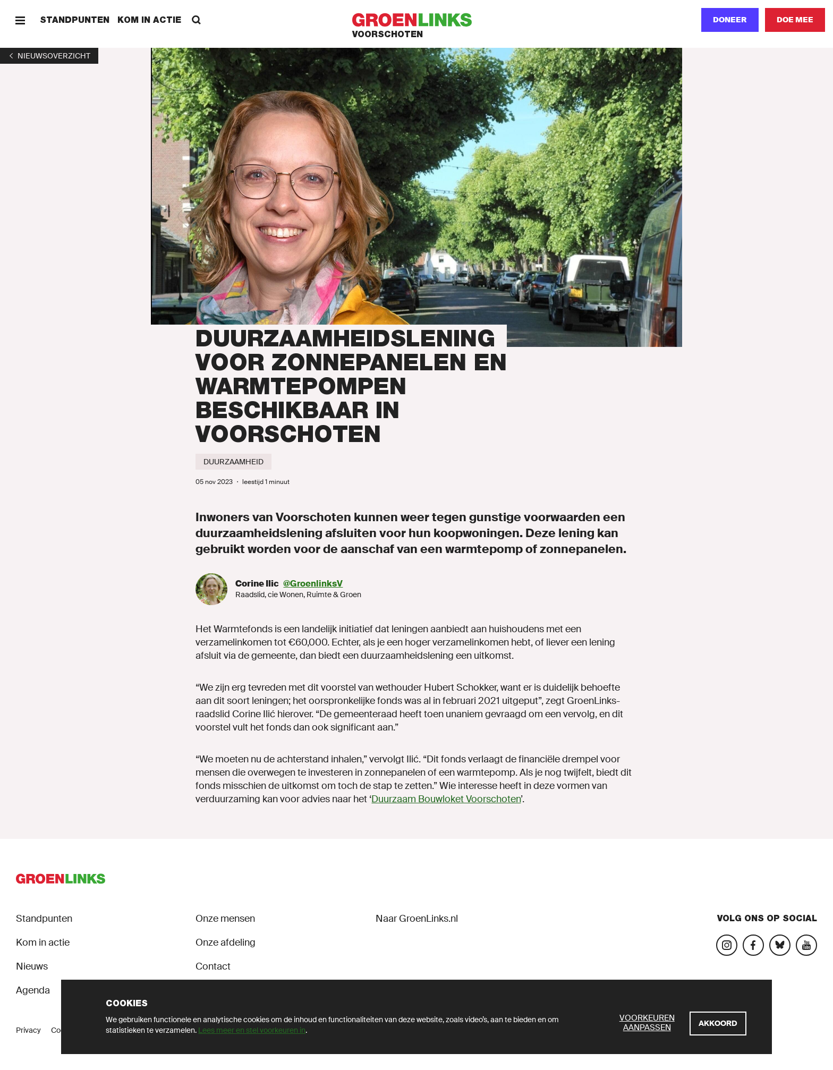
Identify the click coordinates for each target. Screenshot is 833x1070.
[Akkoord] (718, 1023)
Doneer (730, 19)
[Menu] (20, 20)
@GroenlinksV (313, 583)
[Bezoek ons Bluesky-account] (779, 945)
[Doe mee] (795, 20)
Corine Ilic (257, 583)
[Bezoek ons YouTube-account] (806, 945)
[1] (49, 56)
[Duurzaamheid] (233, 462)
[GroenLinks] (416, 20)
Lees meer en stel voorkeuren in (251, 1030)
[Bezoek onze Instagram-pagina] (726, 945)
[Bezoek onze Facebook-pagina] (753, 945)
